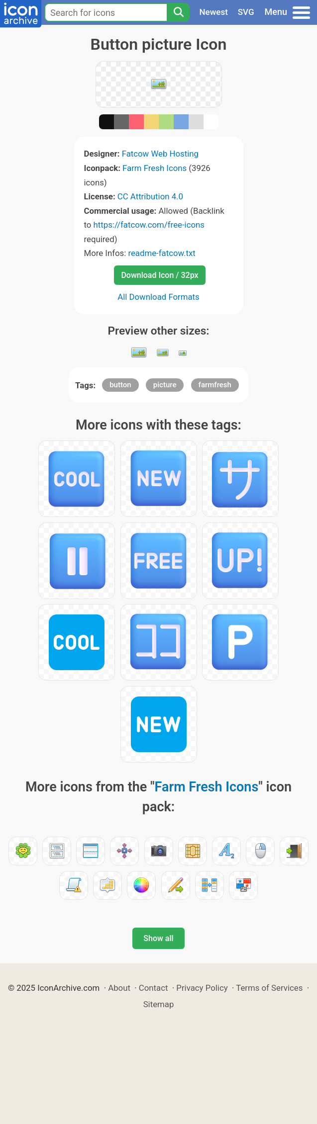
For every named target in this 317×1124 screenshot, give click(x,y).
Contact (153, 988)
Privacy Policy (201, 988)
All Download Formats (158, 297)
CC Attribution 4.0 (150, 196)
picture (165, 384)
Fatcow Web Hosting (160, 154)
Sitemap (158, 1004)
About (119, 988)
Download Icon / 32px (159, 275)
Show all (158, 938)
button (120, 384)
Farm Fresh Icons (154, 168)
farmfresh (215, 384)
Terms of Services (269, 988)
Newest (214, 12)
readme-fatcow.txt (161, 253)
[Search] (178, 12)
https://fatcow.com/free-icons (149, 225)
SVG (246, 12)
